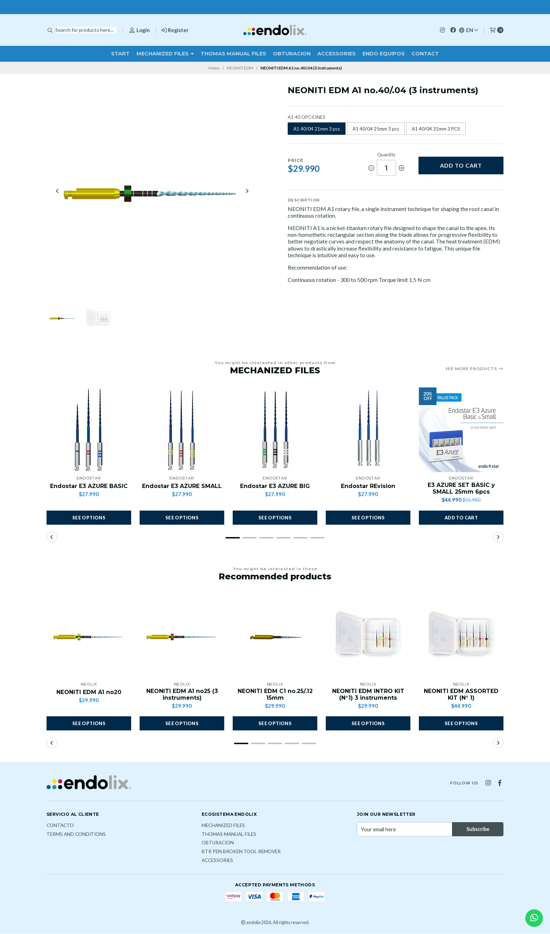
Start (120, 53)
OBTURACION (292, 53)
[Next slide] (247, 191)
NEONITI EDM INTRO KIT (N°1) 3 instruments (368, 694)
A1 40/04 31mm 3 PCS (436, 129)
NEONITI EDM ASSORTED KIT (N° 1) (461, 694)
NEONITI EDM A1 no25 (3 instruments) (182, 694)
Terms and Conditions (76, 834)
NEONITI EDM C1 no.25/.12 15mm (275, 694)
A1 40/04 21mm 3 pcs (316, 129)
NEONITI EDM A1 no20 (88, 692)
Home (214, 68)
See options (88, 518)
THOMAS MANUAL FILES (233, 53)
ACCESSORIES (336, 53)
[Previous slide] (57, 191)
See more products (474, 369)
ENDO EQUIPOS (383, 53)
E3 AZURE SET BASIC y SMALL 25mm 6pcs (461, 488)
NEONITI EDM (240, 68)
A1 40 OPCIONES (306, 117)
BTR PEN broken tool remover (241, 852)
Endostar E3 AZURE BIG (275, 486)
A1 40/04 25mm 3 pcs (376, 129)
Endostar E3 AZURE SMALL (182, 486)
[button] (461, 518)
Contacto (60, 826)
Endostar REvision (368, 486)
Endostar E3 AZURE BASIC (89, 486)
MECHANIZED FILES (165, 53)
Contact (425, 53)
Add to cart (461, 165)
